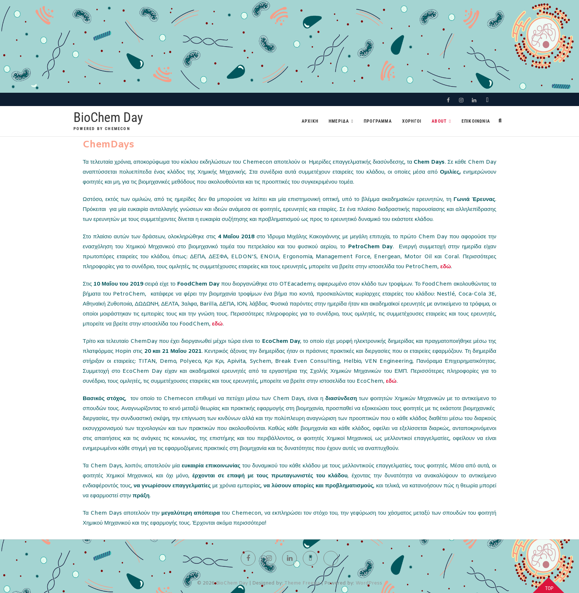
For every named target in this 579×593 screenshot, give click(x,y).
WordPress (369, 583)
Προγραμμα (378, 121)
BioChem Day (108, 117)
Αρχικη (310, 121)
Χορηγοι (411, 121)
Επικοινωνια (476, 121)
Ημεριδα (339, 121)
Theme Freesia (302, 583)
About (439, 121)
